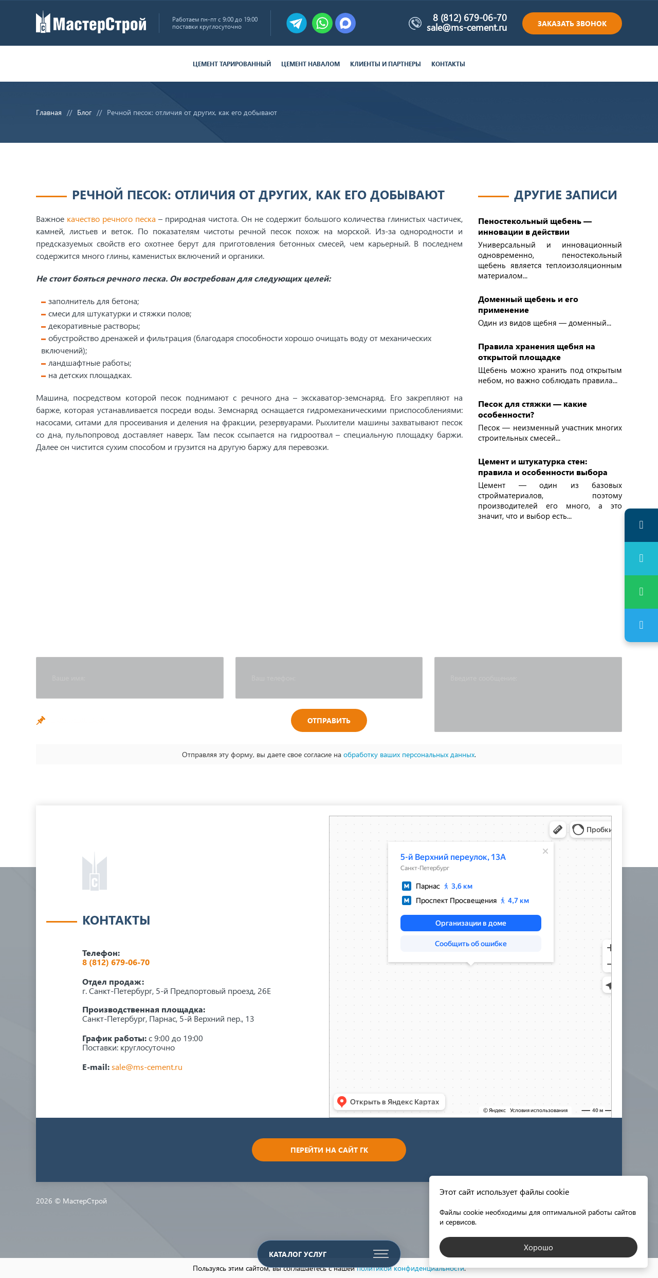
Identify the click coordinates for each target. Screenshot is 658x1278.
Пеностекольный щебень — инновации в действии (535, 226)
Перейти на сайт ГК (329, 1150)
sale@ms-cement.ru (467, 27)
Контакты (448, 64)
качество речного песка (111, 218)
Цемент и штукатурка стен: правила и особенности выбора (543, 466)
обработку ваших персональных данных (408, 754)
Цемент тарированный (232, 64)
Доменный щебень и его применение (528, 304)
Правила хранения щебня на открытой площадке (536, 351)
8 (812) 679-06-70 (470, 17)
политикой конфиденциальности (410, 1268)
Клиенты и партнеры (385, 64)
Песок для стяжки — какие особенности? (532, 409)
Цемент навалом (310, 64)
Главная (49, 112)
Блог (84, 112)
